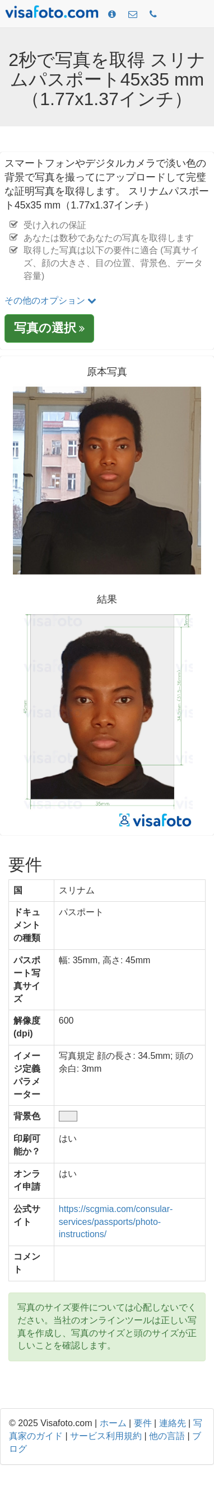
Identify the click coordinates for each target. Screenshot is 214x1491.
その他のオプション (50, 300)
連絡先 (172, 1423)
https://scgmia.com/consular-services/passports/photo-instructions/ (116, 1221)
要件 (143, 1423)
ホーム (113, 1423)
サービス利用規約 (106, 1436)
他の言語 (167, 1436)
